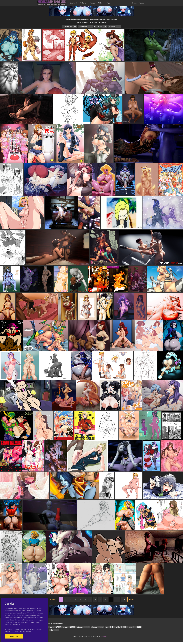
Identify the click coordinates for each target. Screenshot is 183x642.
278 (123, 599)
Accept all (14, 636)
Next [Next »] (131, 599)
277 (117, 599)
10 (105, 599)
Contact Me (105, 636)
